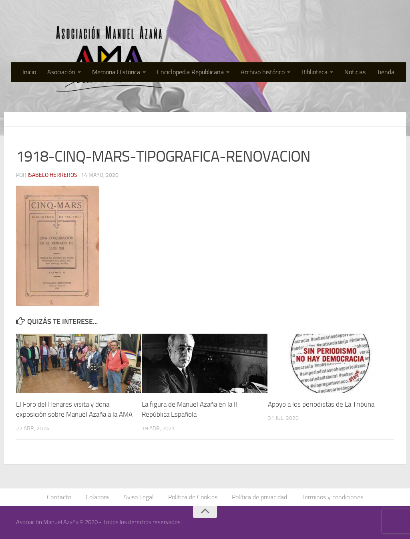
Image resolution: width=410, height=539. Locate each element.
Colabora (97, 497)
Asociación (61, 72)
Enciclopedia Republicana (190, 72)
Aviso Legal (138, 497)
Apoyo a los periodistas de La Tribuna (321, 404)
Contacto (59, 497)
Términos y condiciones (332, 497)
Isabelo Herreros (52, 175)
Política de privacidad (259, 497)
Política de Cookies (192, 497)
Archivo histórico (263, 72)
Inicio (29, 72)
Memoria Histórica (116, 72)
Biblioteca (314, 72)
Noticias (355, 72)
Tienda (385, 72)
